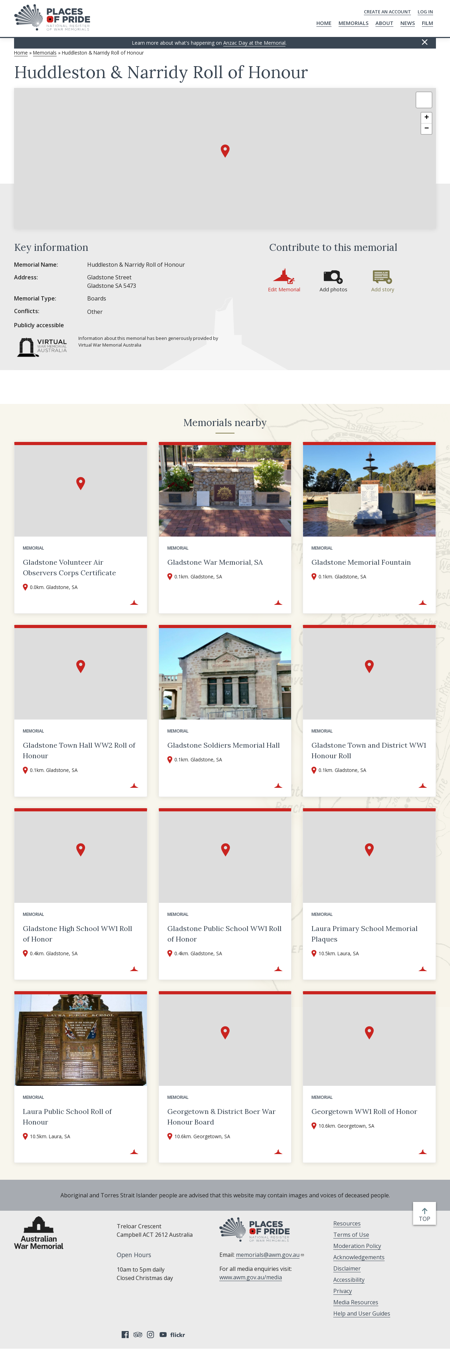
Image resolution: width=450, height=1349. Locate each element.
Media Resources (355, 1302)
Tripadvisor (137, 1334)
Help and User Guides (361, 1313)
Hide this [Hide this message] (424, 42)
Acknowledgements (359, 1257)
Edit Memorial (284, 289)
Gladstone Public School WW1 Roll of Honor (224, 933)
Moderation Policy (357, 1246)
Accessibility (349, 1280)
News (407, 23)
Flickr (178, 1334)
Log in (425, 11)
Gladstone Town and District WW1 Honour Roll (368, 750)
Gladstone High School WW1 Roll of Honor (77, 933)
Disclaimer (347, 1268)
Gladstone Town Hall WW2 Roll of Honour (79, 750)
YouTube (163, 1334)
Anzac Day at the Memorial (254, 42)
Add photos (333, 289)
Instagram (150, 1334)
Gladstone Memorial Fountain (361, 562)
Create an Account (387, 11)
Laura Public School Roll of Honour (67, 1116)
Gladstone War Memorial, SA (215, 562)
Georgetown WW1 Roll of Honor (364, 1111)
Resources (347, 1223)
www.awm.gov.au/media (250, 1277)
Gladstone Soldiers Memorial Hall (223, 745)
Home (324, 23)
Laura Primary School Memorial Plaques (364, 933)
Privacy (342, 1291)
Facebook (125, 1334)
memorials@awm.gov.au (270, 1255)
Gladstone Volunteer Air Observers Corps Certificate (69, 567)
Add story (382, 289)
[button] (225, 151)
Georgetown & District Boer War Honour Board (221, 1116)
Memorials (353, 23)
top (426, 1219)
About (384, 23)
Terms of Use (351, 1235)
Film (427, 23)
